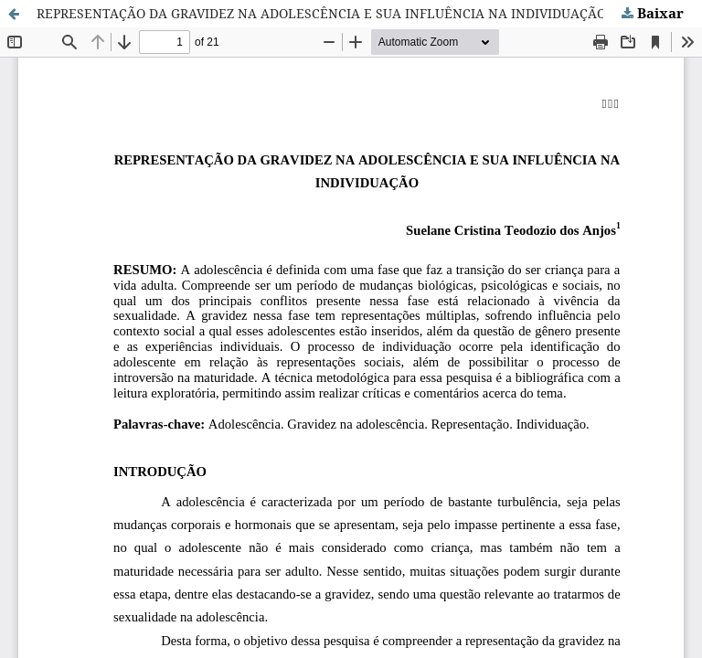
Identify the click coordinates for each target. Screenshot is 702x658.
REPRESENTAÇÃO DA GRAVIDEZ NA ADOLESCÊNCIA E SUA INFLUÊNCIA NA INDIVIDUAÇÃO (321, 13)
